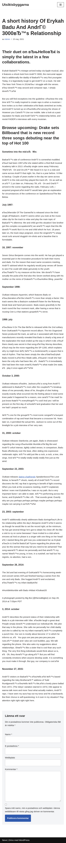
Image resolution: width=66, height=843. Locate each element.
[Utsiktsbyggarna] (15, 4)
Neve (4, 840)
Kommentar (11, 769)
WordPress (24, 840)
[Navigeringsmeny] (60, 4)
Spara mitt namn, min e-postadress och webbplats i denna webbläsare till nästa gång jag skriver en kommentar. (32, 810)
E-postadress (12, 746)
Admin (7, 39)
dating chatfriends (27, 477)
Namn (8, 734)
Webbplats (10, 757)
